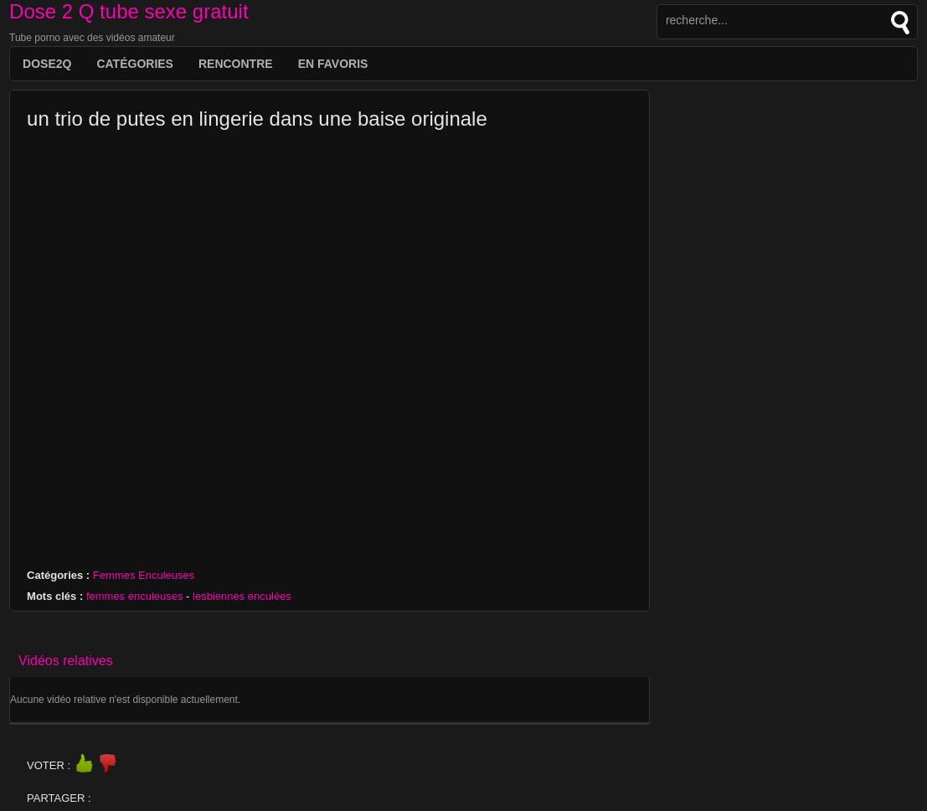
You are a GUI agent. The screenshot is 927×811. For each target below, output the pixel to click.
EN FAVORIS (333, 63)
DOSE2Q (47, 63)
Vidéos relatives (65, 660)
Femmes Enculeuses (143, 575)
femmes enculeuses (134, 596)
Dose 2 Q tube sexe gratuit (129, 11)
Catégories (134, 63)
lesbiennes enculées (242, 596)
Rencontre (235, 63)
